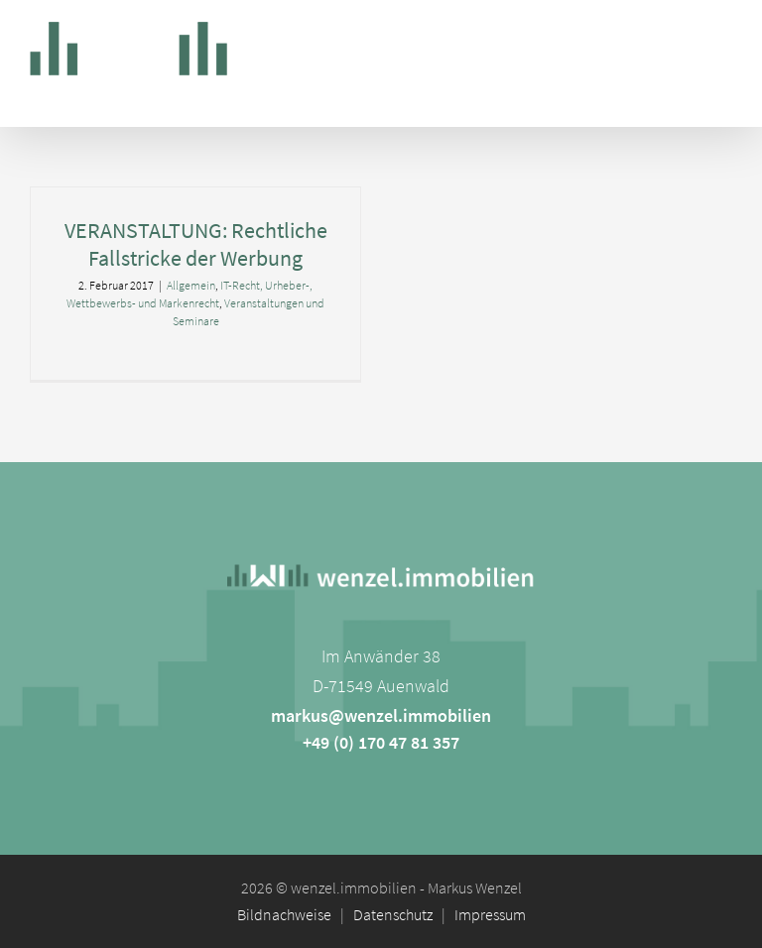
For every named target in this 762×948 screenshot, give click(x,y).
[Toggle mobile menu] (721, 39)
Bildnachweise (284, 914)
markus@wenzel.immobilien (381, 715)
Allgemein (191, 285)
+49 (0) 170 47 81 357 (381, 742)
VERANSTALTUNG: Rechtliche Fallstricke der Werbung (195, 244)
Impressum (490, 914)
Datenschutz (393, 914)
